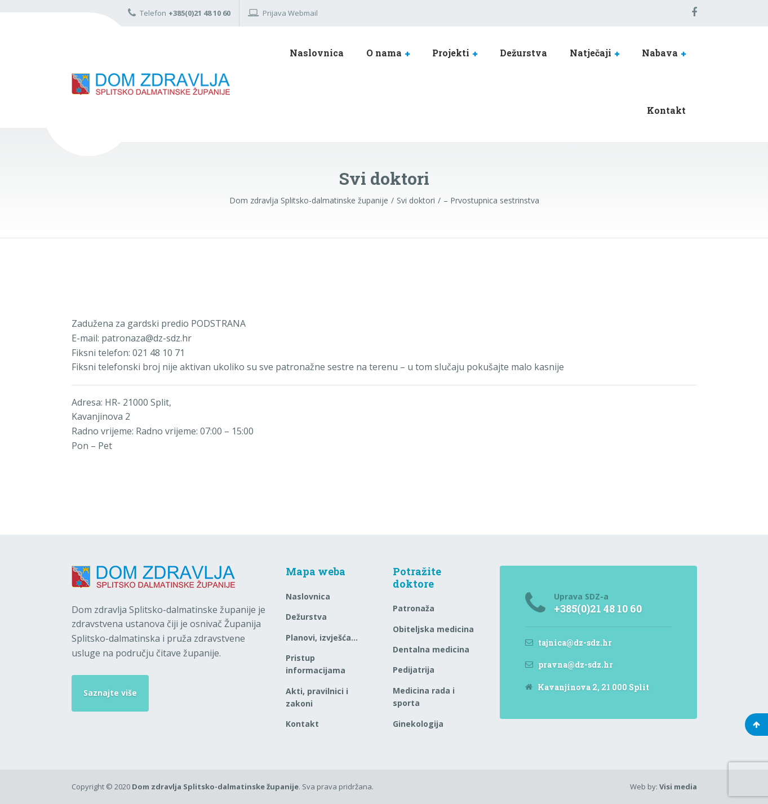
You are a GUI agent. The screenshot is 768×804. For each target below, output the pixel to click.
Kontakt (666, 110)
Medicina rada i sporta (424, 696)
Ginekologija (418, 723)
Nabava (660, 53)
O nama (384, 53)
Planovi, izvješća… (322, 637)
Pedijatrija (413, 669)
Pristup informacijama (315, 664)
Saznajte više (110, 692)
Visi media (678, 786)
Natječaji (590, 53)
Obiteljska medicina (433, 629)
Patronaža (413, 608)
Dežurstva (523, 53)
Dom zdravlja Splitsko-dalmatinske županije (215, 786)
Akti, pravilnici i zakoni (317, 697)
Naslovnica (317, 53)
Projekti (450, 53)
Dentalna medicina (431, 649)
